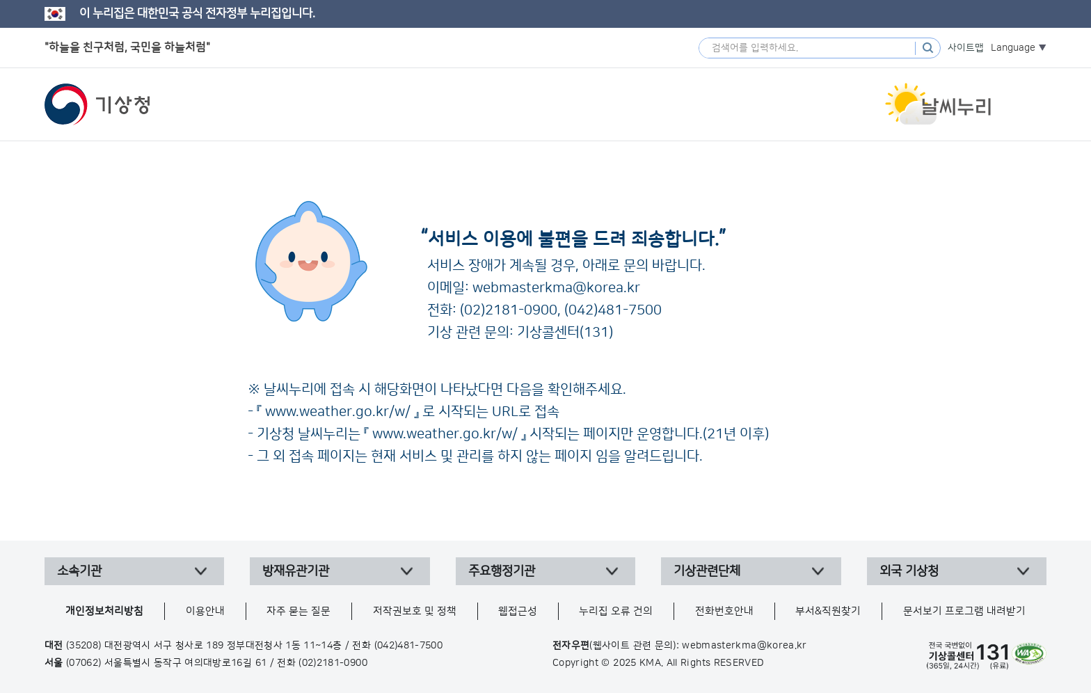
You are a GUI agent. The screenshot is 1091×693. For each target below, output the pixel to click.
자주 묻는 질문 (298, 611)
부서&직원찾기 (828, 611)
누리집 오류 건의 (616, 611)
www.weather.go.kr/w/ (338, 412)
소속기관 (79, 571)
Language (1013, 48)
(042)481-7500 (613, 310)
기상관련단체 (707, 571)
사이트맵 (966, 48)
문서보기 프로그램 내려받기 (964, 611)
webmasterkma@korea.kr (556, 288)
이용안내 (205, 611)
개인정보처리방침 (104, 611)
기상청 (97, 104)
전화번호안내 (724, 611)
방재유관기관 (295, 571)
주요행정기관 (501, 571)
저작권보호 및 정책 (414, 611)
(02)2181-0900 (508, 310)
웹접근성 (517, 611)
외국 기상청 (909, 571)
